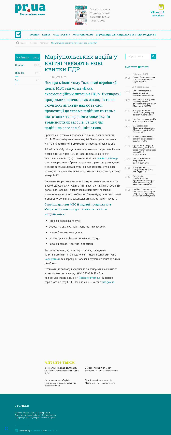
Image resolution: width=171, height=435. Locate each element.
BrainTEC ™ (52, 430)
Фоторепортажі (83, 34)
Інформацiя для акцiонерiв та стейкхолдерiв (125, 34)
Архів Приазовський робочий (27, 415)
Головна (18, 412)
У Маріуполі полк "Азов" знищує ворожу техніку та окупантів (143, 112)
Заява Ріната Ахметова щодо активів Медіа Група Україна (144, 79)
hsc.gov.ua (108, 282)
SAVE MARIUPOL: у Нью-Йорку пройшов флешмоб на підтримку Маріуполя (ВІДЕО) (144, 103)
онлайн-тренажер (107, 158)
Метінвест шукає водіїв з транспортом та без (144, 120)
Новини (34, 34)
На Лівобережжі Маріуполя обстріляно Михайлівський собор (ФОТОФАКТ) (144, 129)
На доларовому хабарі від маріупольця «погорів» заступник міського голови (60, 383)
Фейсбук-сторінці (89, 277)
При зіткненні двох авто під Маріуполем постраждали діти (100, 381)
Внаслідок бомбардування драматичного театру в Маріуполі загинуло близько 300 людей (144, 180)
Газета (46, 34)
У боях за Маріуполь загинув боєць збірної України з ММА (143, 139)
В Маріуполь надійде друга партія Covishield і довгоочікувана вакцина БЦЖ (62, 370)
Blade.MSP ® (36, 430)
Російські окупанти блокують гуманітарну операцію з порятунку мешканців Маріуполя (144, 192)
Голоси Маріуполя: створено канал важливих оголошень (143, 93)
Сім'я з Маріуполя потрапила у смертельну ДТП (141, 161)
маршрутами (52, 259)
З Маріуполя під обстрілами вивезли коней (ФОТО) (143, 169)
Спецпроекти (61, 34)
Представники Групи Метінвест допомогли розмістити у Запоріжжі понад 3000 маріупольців (144, 149)
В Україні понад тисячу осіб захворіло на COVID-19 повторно (101, 369)
